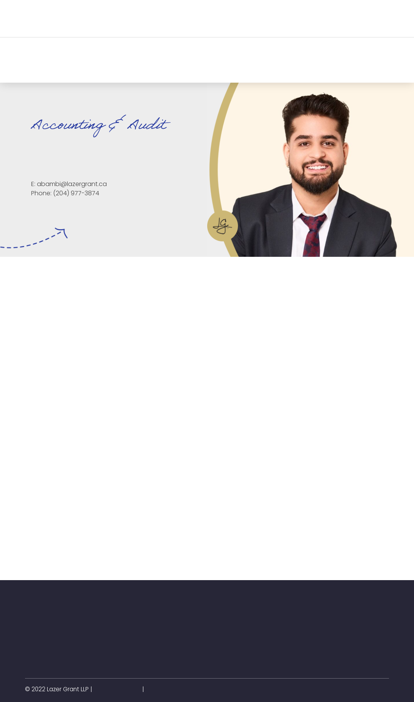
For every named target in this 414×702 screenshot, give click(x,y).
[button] (107, 18)
